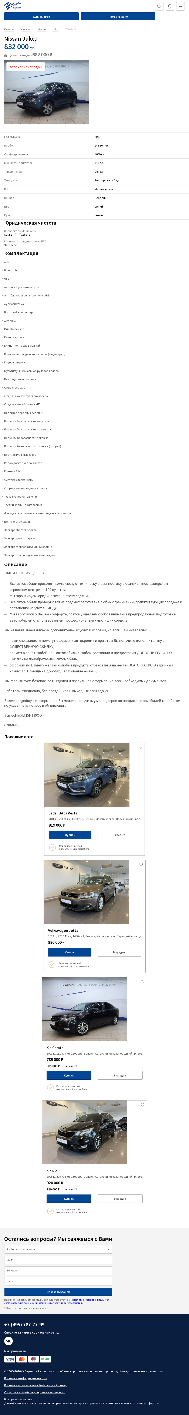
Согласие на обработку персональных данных (34, 1392)
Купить (70, 835)
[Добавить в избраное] (140, 747)
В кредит (119, 835)
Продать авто (118, 17)
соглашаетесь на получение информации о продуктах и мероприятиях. (44, 1302)
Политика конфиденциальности (25, 1378)
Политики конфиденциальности (92, 1299)
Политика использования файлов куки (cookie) (35, 1385)
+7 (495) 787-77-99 (24, 1324)
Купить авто (41, 17)
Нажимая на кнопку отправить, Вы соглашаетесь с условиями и (58, 1301)
